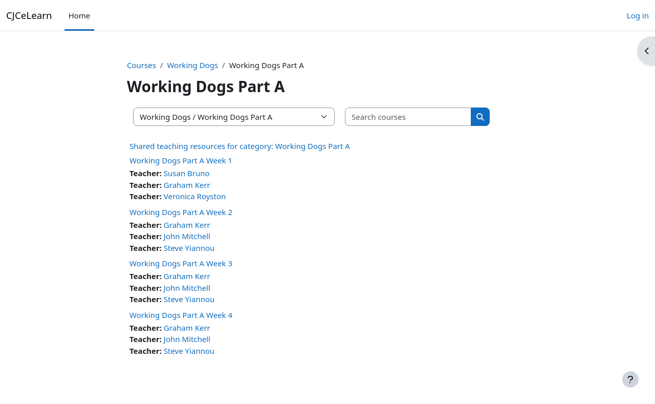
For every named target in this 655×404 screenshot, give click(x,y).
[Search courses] (408, 117)
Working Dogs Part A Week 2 (180, 212)
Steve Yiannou (189, 248)
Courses (141, 65)
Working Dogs (192, 65)
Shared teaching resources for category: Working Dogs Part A (239, 146)
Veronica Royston (195, 196)
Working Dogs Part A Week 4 (180, 315)
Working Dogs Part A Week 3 (180, 263)
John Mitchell (187, 236)
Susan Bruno (187, 173)
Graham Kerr (187, 185)
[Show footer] (630, 379)
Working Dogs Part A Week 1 (180, 160)
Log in (638, 15)
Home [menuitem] (80, 15)
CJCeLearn (29, 15)
